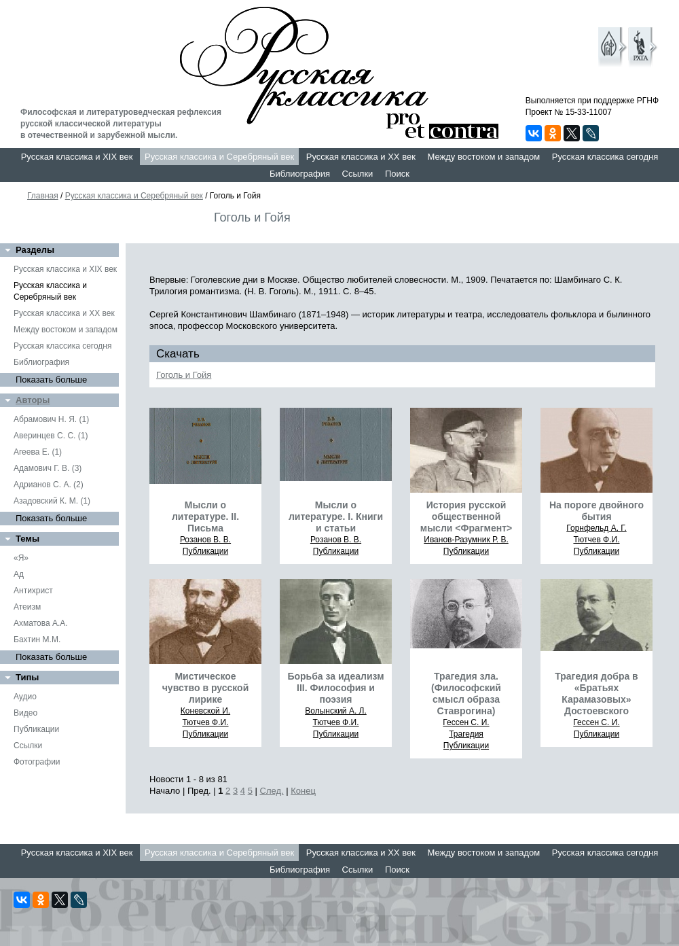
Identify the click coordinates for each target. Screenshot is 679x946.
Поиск (397, 174)
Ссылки (357, 174)
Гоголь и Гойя (183, 375)
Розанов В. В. (205, 539)
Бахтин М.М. (37, 639)
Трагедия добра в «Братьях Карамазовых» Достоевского (596, 693)
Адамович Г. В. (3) (47, 468)
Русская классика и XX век (361, 157)
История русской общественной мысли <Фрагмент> (466, 516)
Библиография (300, 174)
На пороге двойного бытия (596, 511)
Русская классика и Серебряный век (219, 157)
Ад (19, 574)
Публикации (36, 729)
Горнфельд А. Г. (596, 528)
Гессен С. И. (466, 722)
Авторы (33, 400)
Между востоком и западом (483, 157)
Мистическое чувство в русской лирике (205, 688)
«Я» (21, 558)
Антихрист (33, 590)
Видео (25, 713)
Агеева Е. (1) (38, 452)
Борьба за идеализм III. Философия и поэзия (335, 688)
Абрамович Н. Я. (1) (51, 419)
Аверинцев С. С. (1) (51, 435)
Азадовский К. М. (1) (52, 501)
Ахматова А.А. (41, 623)
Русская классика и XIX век (77, 157)
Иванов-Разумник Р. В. (466, 539)
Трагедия (466, 734)
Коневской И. (205, 711)
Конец (303, 791)
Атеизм (27, 607)
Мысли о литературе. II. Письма (205, 516)
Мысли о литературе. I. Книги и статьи (336, 516)
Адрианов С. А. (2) (49, 484)
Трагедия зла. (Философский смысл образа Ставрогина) (466, 693)
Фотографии (37, 762)
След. (272, 791)
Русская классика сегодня (605, 157)
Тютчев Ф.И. (596, 539)
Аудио (25, 696)
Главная (42, 195)
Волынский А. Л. (336, 711)
